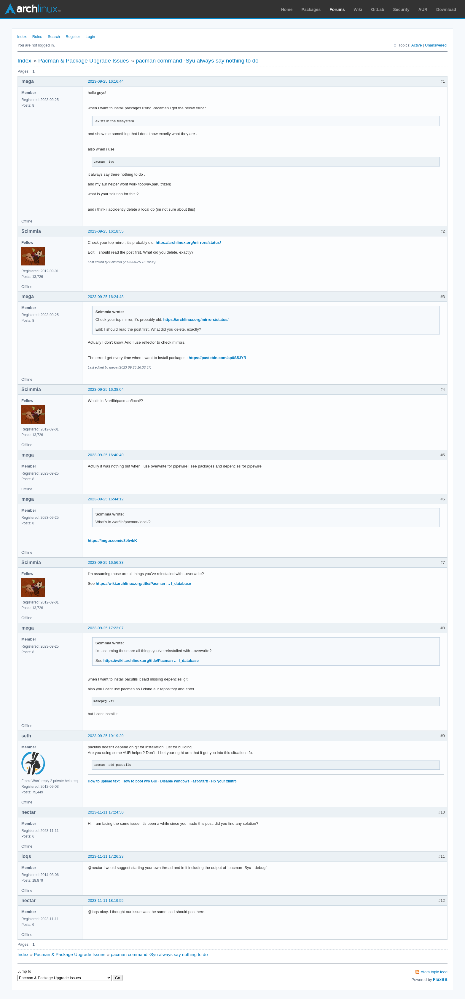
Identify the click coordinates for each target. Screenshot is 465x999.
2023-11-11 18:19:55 (106, 900)
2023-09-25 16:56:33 (106, 562)
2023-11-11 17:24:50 (106, 812)
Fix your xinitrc (224, 781)
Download (446, 9)
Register (73, 36)
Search (54, 36)
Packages (311, 9)
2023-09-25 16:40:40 (106, 455)
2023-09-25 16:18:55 (106, 231)
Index (22, 36)
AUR (422, 9)
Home (287, 9)
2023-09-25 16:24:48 (106, 296)
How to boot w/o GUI (139, 781)
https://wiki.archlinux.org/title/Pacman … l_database (143, 583)
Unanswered (436, 45)
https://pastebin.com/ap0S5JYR (217, 358)
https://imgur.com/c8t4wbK (112, 540)
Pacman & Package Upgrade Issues (83, 60)
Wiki (358, 9)
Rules (37, 36)
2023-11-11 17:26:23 (106, 856)
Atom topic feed (434, 972)
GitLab (377, 9)
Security (401, 9)
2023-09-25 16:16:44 (106, 81)
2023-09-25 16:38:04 (106, 389)
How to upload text (104, 781)
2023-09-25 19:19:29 (106, 736)
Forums (337, 9)
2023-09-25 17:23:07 (106, 628)
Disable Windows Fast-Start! (184, 781)
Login (90, 36)
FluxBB (440, 979)
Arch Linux (32, 9)
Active (416, 45)
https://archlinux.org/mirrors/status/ (188, 242)
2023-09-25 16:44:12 (106, 499)
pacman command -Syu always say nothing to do (197, 60)
